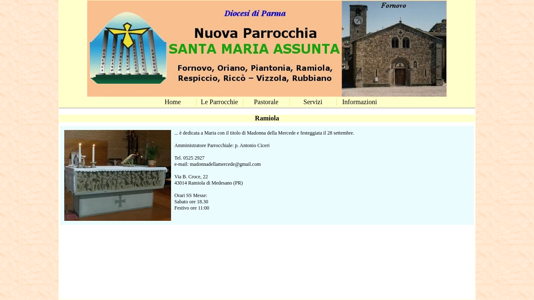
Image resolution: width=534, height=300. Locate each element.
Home (172, 101)
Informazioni (359, 101)
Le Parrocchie (219, 101)
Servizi (312, 101)
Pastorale (266, 101)
